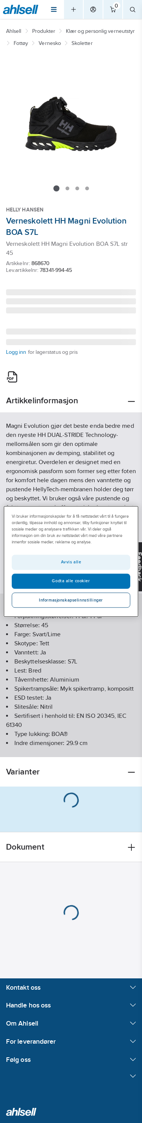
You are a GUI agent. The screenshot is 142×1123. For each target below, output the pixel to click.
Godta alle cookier (71, 581)
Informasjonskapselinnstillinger (71, 600)
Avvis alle (71, 562)
